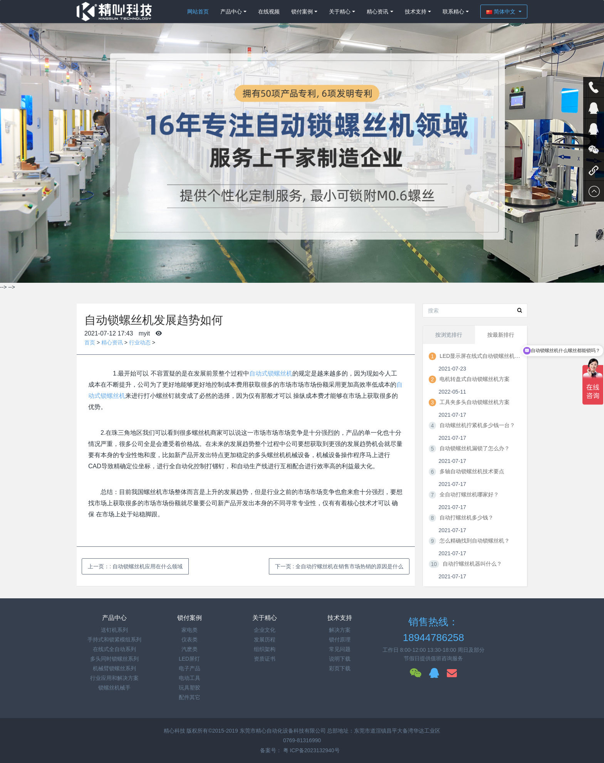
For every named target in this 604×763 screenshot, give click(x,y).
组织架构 (264, 649)
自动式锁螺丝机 (270, 373)
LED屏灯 (189, 659)
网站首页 (198, 11)
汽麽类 (189, 649)
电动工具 (189, 678)
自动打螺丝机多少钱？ (466, 517)
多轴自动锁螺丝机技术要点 (472, 471)
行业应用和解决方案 (114, 678)
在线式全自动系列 (114, 649)
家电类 (189, 630)
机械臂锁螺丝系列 (114, 668)
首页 (89, 342)
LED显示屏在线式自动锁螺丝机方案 (480, 356)
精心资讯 (377, 11)
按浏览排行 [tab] (448, 335)
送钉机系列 (114, 630)
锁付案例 (302, 11)
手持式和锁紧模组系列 (114, 639)
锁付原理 (340, 639)
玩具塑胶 (189, 688)
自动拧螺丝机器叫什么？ (472, 564)
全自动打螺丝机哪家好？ (469, 494)
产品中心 (231, 11)
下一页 (339, 566)
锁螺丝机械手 (114, 688)
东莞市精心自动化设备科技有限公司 (282, 731)
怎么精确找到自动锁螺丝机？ (475, 541)
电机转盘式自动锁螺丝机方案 (475, 379)
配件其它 (189, 697)
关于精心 (340, 11)
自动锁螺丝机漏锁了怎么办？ (475, 448)
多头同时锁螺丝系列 (114, 659)
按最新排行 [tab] (500, 335)
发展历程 (264, 639)
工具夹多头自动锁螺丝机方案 (475, 402)
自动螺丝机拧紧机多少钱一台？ (477, 425)
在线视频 (269, 11)
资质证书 (264, 659)
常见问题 (340, 649)
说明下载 (340, 659)
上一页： (135, 566)
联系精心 (453, 11)
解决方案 (340, 630)
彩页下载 (340, 668)
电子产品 (189, 668)
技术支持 (415, 11)
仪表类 (189, 639)
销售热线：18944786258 (433, 629)
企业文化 (264, 630)
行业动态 (140, 342)
